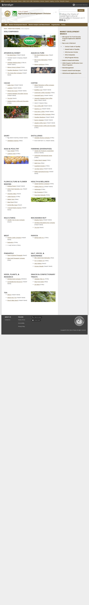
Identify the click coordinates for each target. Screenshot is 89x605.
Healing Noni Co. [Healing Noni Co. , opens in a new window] (39, 186)
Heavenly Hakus (11, 193)
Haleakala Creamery (13, 140)
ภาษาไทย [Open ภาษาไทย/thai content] (57, 1)
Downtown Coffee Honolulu (42, 92)
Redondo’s (10, 242)
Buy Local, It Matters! (69, 43)
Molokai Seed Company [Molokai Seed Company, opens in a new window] (14, 279)
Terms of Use (21, 320)
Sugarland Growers (39, 166)
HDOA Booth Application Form (71, 73)
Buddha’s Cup (38, 90)
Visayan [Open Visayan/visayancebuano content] (67, 1)
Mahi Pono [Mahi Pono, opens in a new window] (37, 163)
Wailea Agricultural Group (41, 171)
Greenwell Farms (39, 95)
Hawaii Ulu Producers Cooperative (44, 151)
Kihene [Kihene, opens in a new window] (9, 294)
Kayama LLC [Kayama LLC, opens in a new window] (37, 109)
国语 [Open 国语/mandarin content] (31, 1)
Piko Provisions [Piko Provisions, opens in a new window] (38, 192)
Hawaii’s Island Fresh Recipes (71, 70)
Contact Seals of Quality (72, 46)
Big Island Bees (11, 55)
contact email (37, 320)
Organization (55, 24)
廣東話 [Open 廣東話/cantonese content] (2, 1)
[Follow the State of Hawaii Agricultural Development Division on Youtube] (65, 20)
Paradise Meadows (12, 70)
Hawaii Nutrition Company (41, 183)
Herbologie (37, 189)
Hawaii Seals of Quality (72, 49)
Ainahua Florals (11, 186)
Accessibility (21, 323)
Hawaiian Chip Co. (39, 279)
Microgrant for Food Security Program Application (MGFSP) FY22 (71, 38)
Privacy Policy (21, 326)
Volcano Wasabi (38, 266)
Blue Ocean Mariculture (40, 60)
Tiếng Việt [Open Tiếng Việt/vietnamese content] (62, 1)
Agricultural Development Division (34, 13)
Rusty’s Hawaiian (39, 120)
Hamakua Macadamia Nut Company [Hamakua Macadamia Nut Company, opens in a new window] (44, 222)
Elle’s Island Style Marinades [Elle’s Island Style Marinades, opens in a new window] (42, 258)
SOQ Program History (71, 57)
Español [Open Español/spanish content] (47, 1)
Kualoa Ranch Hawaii (40, 160)
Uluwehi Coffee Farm (40, 123)
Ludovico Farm (11, 153)
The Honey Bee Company (14, 73)
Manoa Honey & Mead (13, 67)
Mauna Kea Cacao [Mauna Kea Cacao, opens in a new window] (12, 91)
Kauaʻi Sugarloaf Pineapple (14, 255)
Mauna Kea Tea (11, 297)
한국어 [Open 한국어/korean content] (28, 1)
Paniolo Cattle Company (14, 237)
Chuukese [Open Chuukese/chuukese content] (7, 1)
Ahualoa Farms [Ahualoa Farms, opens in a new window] (38, 220)
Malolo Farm (10, 199)
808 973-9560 (38, 317)
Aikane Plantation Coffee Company (44, 85)
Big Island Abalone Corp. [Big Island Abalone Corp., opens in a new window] (41, 55)
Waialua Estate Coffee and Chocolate (17, 101)
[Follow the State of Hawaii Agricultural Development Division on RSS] (60, 20)
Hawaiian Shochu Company (42, 138)
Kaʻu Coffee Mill (38, 106)
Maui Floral (10, 202)
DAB (6, 24)
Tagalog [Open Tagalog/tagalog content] (52, 1)
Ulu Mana (37, 284)
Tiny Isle (9, 98)
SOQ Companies (70, 55)
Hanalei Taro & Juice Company (16, 220)
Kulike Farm (10, 85)
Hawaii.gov (7, 5)
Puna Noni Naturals (39, 195)
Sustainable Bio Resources (14, 281)
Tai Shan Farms (38, 169)
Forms (63, 24)
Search (81, 10)
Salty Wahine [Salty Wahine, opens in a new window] (38, 263)
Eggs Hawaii (10, 151)
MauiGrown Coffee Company (42, 114)
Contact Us (7, 320)
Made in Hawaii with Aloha (70, 60)
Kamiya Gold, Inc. (39, 237)
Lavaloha (9, 88)
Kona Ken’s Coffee (39, 111)
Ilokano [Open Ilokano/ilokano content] (20, 1)
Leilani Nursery (11, 196)
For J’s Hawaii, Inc (39, 260)
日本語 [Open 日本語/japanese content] (24, 1)
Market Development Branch (18, 24)
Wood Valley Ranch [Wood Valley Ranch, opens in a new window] (12, 300)
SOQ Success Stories (71, 52)
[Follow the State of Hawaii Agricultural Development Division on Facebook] (62, 20)
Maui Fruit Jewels (39, 281)
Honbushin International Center (43, 155)
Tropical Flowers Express (14, 208)
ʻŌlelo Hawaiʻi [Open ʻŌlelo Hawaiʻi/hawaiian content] (14, 1)
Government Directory (81, 5)
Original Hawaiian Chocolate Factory (17, 93)
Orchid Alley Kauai (12, 205)
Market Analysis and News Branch (39, 24)
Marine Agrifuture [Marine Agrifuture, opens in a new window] (39, 64)
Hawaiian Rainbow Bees (14, 62)
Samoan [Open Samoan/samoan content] (42, 1)
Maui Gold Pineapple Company (16, 258)
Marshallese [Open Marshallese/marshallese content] (36, 1)
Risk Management (68, 67)
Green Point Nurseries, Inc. (14, 189)
